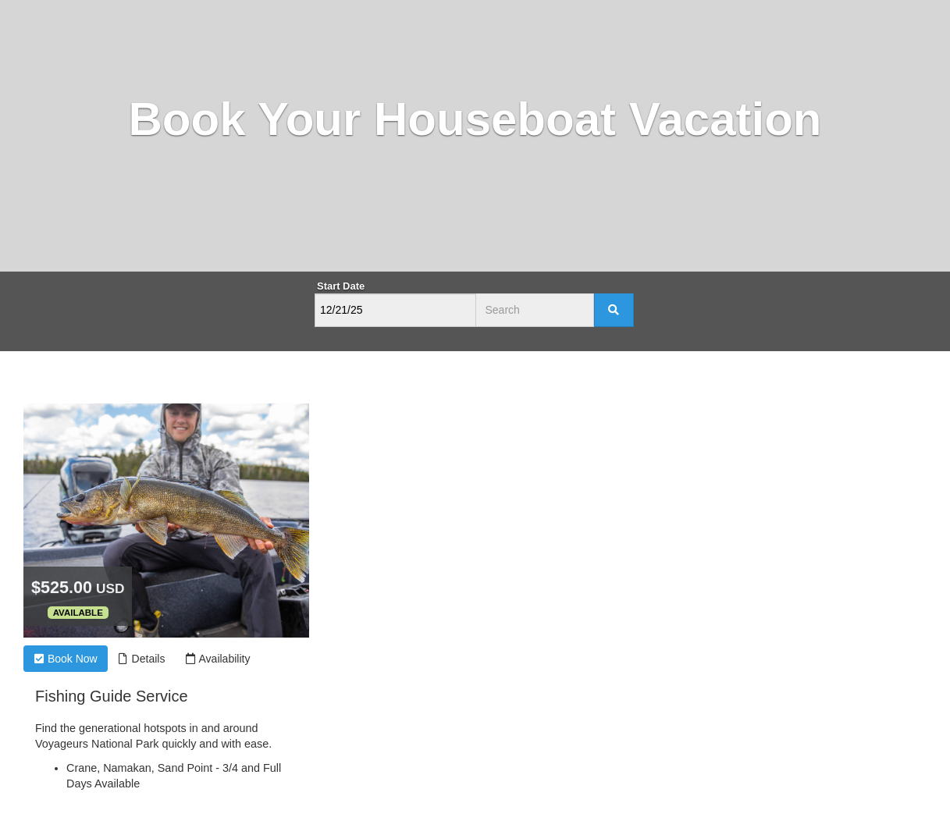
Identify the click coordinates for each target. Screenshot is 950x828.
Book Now (66, 658)
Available (78, 612)
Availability (217, 658)
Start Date (341, 286)
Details (141, 658)
